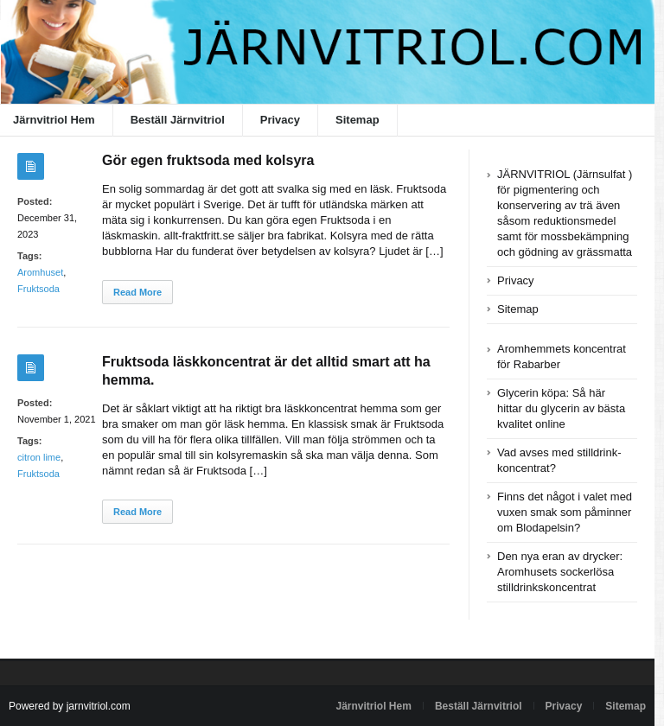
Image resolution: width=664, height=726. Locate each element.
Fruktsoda (38, 288)
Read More (137, 292)
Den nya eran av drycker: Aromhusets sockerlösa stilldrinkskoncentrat (559, 572)
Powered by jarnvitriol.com (70, 706)
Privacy (280, 119)
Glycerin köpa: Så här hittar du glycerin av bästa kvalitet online (561, 408)
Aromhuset (40, 272)
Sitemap (357, 119)
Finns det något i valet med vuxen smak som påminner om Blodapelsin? (564, 512)
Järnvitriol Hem (374, 706)
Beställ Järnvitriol (178, 119)
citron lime (39, 457)
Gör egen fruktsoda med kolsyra (208, 160)
